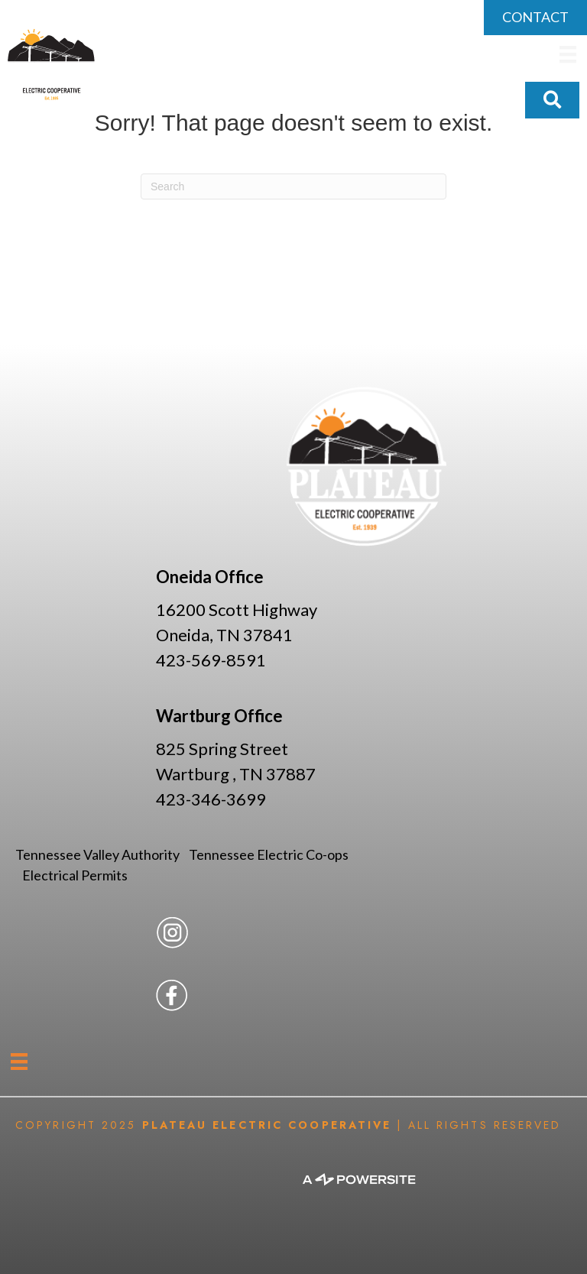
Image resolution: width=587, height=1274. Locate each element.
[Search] (293, 186)
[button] (552, 100)
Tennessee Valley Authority (102, 854)
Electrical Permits (75, 875)
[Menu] (19, 1061)
